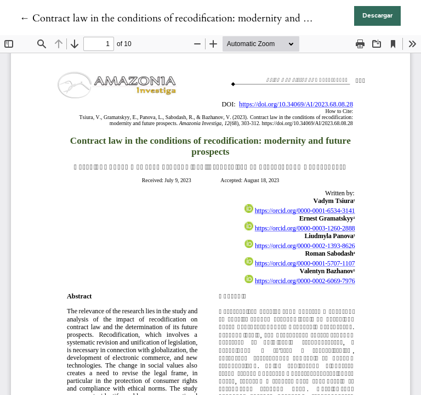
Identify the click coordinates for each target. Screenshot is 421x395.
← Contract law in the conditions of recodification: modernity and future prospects (195, 18)
